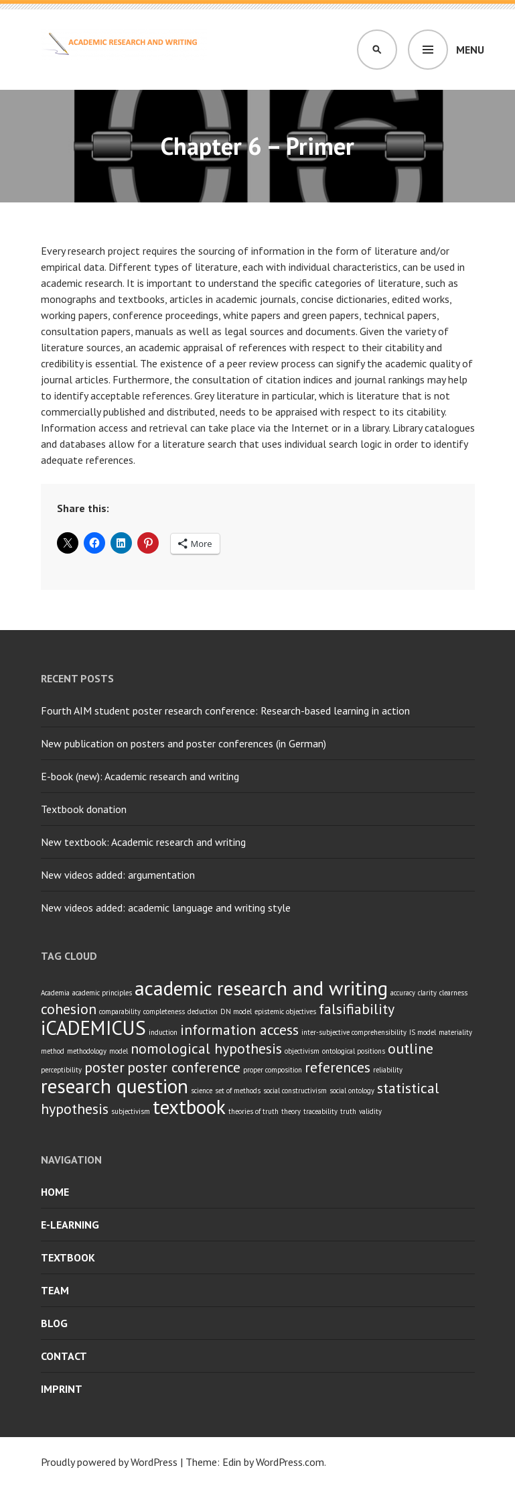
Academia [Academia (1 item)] (55, 992)
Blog (54, 1323)
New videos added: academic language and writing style (166, 907)
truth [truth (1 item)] (348, 1111)
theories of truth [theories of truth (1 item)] (253, 1111)
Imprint (61, 1389)
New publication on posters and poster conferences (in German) (183, 743)
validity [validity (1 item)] (370, 1111)
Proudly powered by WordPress (109, 1462)
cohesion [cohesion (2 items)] (68, 1008)
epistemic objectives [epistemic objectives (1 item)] (285, 1011)
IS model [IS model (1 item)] (422, 1032)
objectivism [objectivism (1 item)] (302, 1051)
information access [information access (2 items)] (239, 1029)
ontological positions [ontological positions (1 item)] (353, 1051)
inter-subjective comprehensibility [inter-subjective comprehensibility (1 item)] (354, 1032)
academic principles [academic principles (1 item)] (102, 992)
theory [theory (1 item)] (291, 1111)
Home (55, 1191)
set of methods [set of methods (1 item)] (238, 1090)
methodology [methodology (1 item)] (86, 1051)
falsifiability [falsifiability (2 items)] (356, 1008)
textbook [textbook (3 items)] (189, 1106)
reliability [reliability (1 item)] (387, 1069)
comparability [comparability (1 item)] (120, 1011)
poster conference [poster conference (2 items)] (183, 1067)
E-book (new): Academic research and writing (140, 776)
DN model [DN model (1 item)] (236, 1011)
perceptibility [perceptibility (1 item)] (61, 1069)
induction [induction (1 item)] (163, 1032)
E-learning (70, 1224)
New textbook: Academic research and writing (143, 842)
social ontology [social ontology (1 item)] (351, 1090)
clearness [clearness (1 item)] (453, 992)
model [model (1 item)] (118, 1051)
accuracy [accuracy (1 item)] (402, 992)
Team (55, 1290)
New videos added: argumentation (118, 874)
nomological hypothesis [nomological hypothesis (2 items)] (206, 1048)
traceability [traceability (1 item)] (320, 1111)
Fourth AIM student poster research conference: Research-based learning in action (225, 710)
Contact (64, 1356)
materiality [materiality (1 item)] (455, 1032)
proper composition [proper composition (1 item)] (272, 1069)
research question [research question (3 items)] (114, 1086)
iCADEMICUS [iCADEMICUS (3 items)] (93, 1027)
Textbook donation (84, 809)
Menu (470, 49)
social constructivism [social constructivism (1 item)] (295, 1090)
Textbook (68, 1257)
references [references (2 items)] (337, 1067)
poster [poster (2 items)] (104, 1067)
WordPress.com (290, 1462)
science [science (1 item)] (201, 1090)
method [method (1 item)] (52, 1051)
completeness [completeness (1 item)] (164, 1011)
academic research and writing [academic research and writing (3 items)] (261, 988)
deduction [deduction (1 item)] (203, 1011)
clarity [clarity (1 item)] (427, 992)
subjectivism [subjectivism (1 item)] (130, 1111)
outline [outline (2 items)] (410, 1048)
